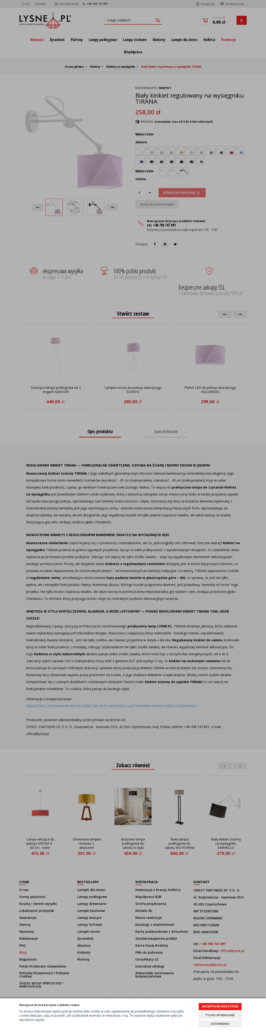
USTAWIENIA (220, 1024)
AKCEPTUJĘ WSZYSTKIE (220, 1006)
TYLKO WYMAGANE (220, 1015)
